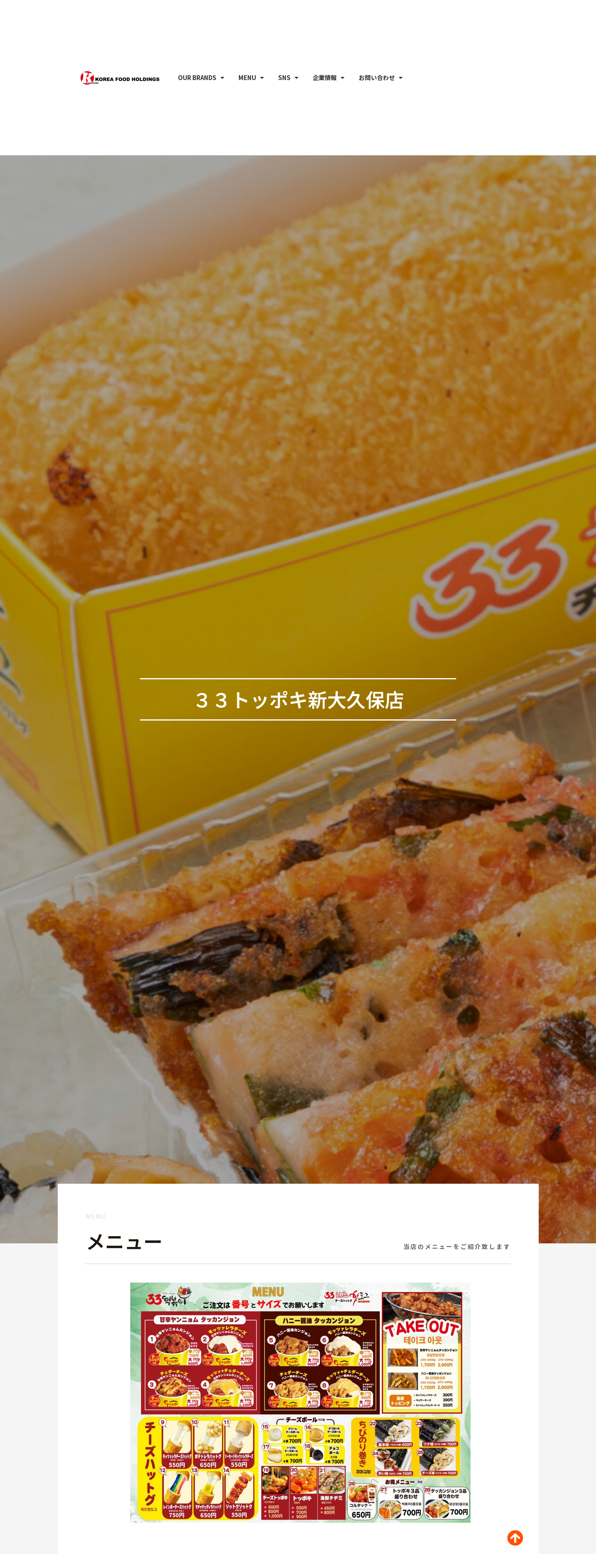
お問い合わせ (380, 58)
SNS (288, 58)
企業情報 (328, 58)
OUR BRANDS (201, 58)
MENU (251, 58)
